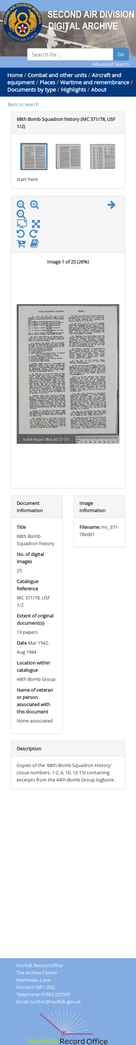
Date (22, 643)
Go (121, 54)
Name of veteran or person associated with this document (35, 701)
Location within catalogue (33, 666)
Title (21, 527)
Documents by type (31, 89)
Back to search (23, 104)
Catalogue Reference (27, 585)
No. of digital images (30, 558)
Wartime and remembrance (94, 82)
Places (47, 82)
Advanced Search (110, 64)
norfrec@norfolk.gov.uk (55, 1001)
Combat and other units (57, 75)
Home (14, 75)
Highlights (73, 89)
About (98, 89)
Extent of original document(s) (35, 619)
